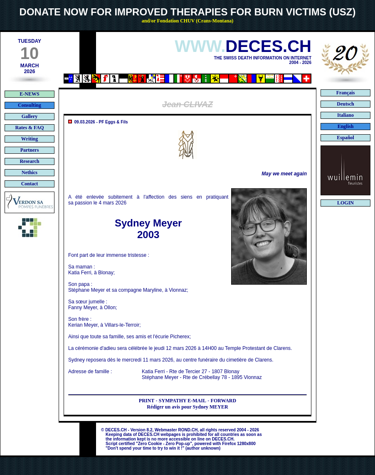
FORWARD (224, 401)
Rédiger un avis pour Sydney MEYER (187, 407)
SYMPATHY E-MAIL (182, 401)
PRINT (146, 401)
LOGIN (345, 203)
